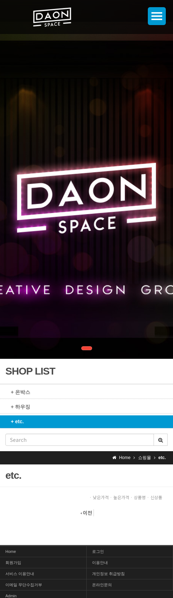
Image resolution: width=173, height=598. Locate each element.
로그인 (98, 551)
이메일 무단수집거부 (23, 585)
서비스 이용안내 (19, 574)
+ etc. (17, 421)
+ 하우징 (20, 407)
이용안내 (100, 562)
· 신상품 (154, 497)
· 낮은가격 (99, 497)
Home (10, 551)
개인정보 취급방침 (108, 574)
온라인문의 (102, 585)
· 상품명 (138, 497)
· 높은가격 (119, 497)
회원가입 (13, 562)
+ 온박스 (20, 392)
